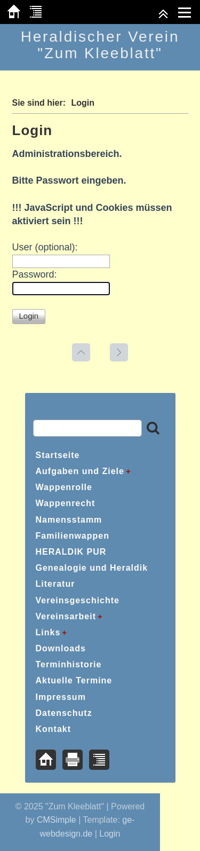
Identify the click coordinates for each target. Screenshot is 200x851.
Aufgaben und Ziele (80, 471)
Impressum (61, 697)
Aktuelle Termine (74, 680)
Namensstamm (69, 519)
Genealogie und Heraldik (92, 567)
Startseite (58, 455)
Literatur (55, 583)
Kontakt (53, 729)
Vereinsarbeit (66, 616)
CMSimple (56, 819)
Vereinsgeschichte (78, 600)
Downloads (61, 648)
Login (109, 833)
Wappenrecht (65, 503)
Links (48, 632)
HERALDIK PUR (71, 551)
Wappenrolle (64, 487)
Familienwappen (72, 535)
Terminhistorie (69, 664)
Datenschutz (64, 713)
